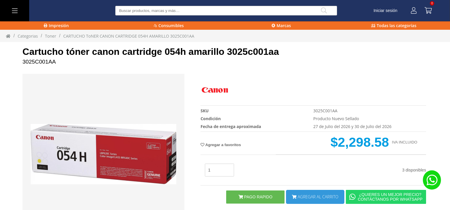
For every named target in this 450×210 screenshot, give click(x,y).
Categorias (28, 36)
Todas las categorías (393, 25)
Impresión (56, 25)
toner (50, 36)
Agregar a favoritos (220, 145)
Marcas (281, 25)
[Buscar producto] (226, 10)
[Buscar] (324, 10)
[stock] (219, 170)
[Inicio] (8, 36)
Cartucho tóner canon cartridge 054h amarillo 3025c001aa (150, 51)
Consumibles (169, 25)
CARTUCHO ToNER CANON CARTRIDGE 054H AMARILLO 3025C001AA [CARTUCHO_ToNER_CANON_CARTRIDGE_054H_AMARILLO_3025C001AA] (128, 36)
